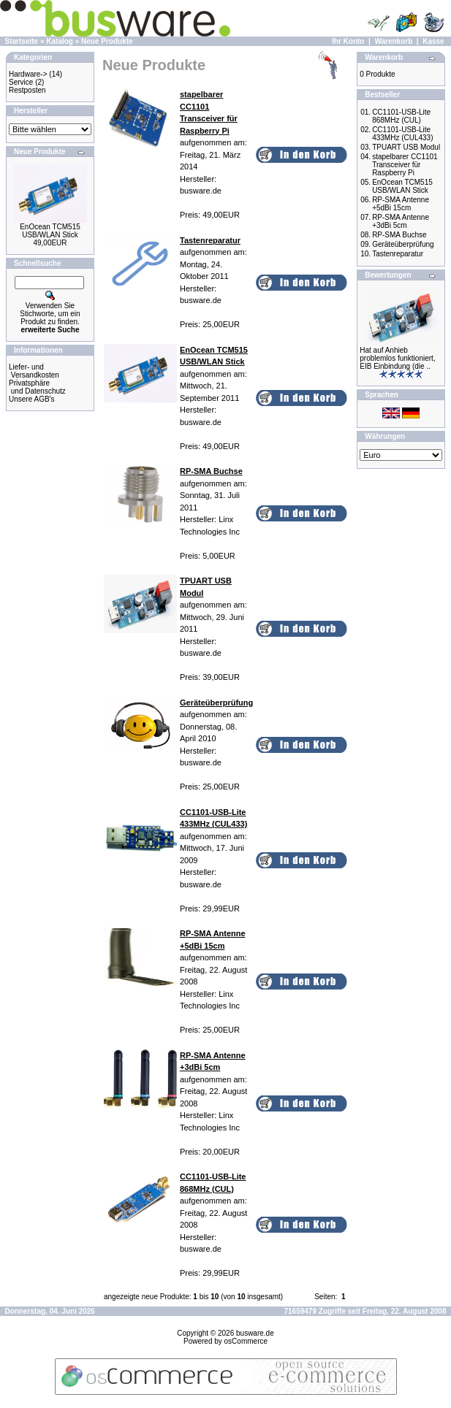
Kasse (433, 41)
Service (21, 82)
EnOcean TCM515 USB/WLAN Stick (50, 231)
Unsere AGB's (32, 399)
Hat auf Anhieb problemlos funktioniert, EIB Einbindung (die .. (397, 358)
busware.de (255, 1333)
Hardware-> (28, 74)
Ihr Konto (348, 41)
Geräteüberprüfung (403, 244)
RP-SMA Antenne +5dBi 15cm (400, 204)
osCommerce (246, 1341)
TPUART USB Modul (406, 147)
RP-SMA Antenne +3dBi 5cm (400, 221)
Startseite (22, 41)
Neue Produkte (107, 41)
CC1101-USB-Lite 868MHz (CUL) (401, 116)
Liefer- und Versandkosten (34, 371)
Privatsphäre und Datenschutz (37, 387)
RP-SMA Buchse (399, 235)
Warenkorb (393, 41)
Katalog (59, 41)
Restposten (27, 90)
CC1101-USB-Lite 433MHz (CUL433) (402, 134)
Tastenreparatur (397, 254)
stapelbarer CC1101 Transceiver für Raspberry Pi (405, 165)
